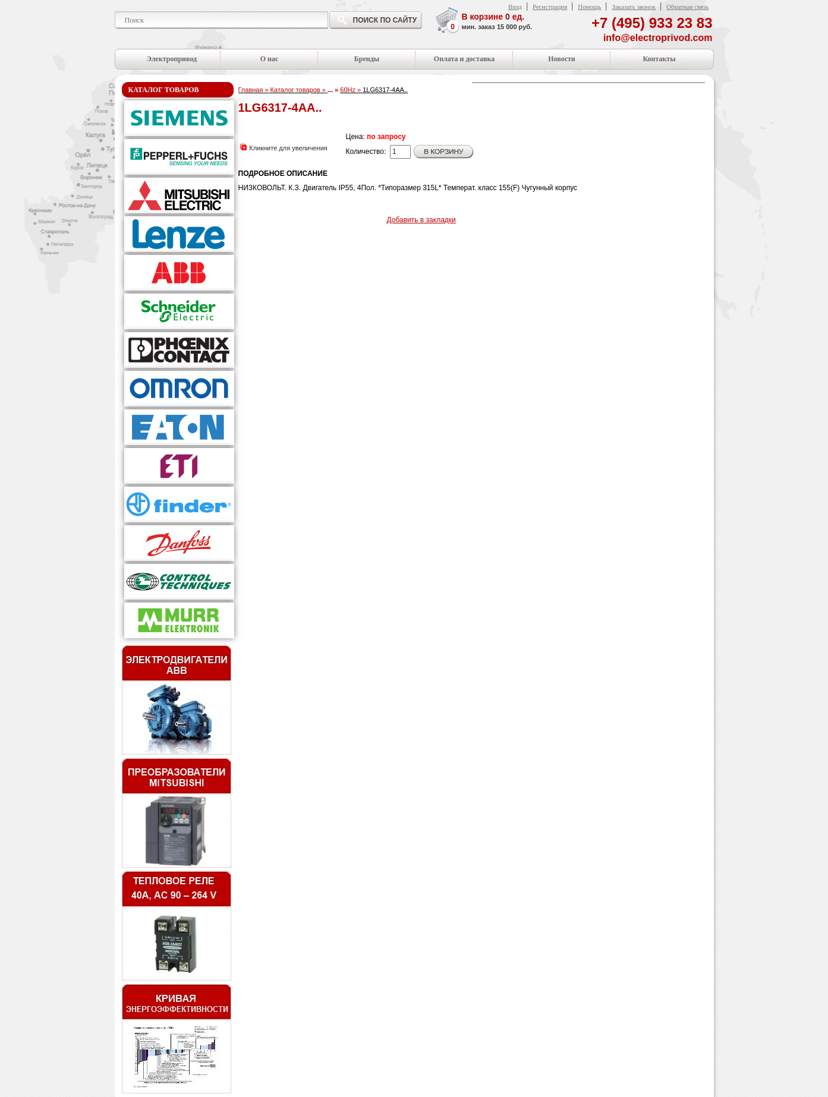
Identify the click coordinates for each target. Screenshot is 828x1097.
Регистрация (550, 6)
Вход (515, 6)
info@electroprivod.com (658, 38)
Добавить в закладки (421, 220)
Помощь (589, 6)
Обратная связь (687, 6)
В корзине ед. (497, 22)
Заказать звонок (634, 6)
